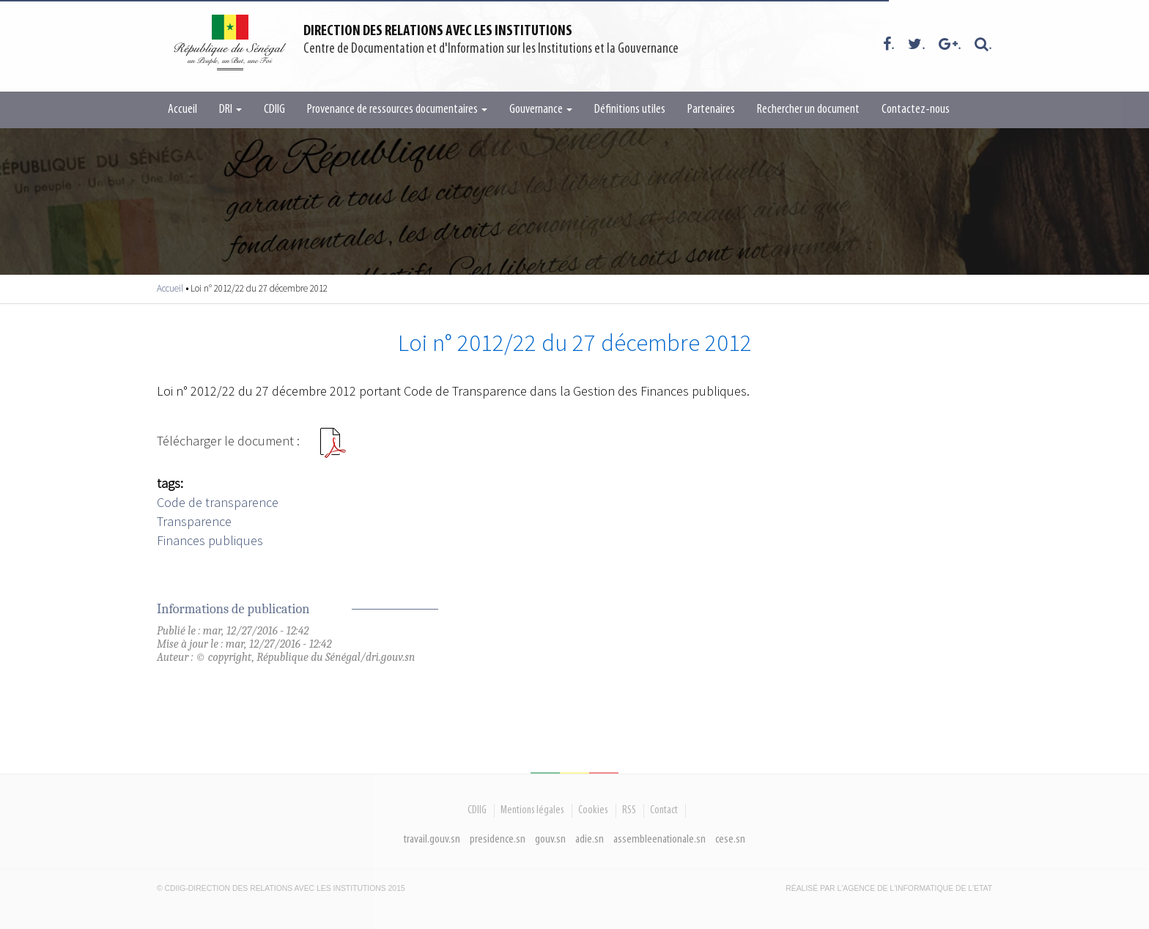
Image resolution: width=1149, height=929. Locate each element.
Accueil (182, 109)
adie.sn (589, 839)
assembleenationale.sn (659, 839)
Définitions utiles (629, 109)
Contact (664, 810)
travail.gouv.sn (432, 839)
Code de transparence (217, 502)
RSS (629, 810)
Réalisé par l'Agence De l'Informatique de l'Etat (889, 888)
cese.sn (730, 839)
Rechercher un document (808, 109)
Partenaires (711, 109)
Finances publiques (210, 540)
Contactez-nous (916, 109)
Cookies (593, 810)
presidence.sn (497, 839)
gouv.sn (550, 839)
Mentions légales (532, 810)
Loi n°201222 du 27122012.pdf (333, 448)
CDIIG (274, 109)
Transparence (194, 521)
